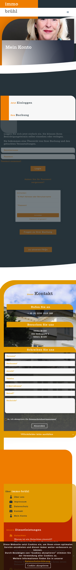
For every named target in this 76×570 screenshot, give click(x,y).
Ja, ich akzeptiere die (31, 419)
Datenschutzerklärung (37, 561)
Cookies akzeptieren (38, 565)
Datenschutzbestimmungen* (43, 419)
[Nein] (73, 556)
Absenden (39, 426)
